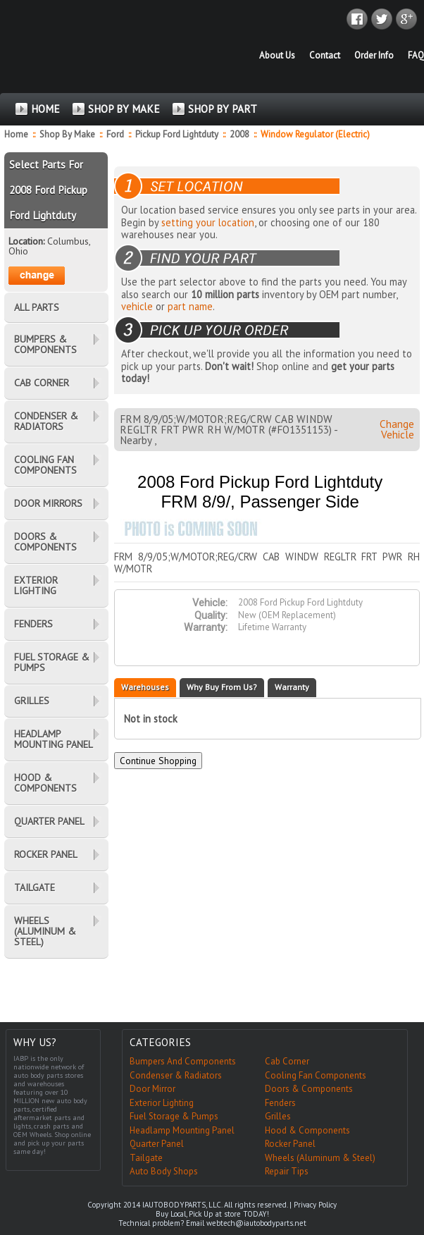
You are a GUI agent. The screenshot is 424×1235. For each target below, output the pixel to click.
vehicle (137, 306)
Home (16, 134)
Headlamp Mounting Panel (182, 1130)
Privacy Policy (315, 1205)
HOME (45, 109)
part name (190, 306)
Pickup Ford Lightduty (177, 134)
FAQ (416, 55)
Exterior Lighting (162, 1103)
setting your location (207, 222)
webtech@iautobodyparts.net (256, 1223)
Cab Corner (287, 1061)
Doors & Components (309, 1089)
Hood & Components (307, 1130)
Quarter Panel (157, 1144)
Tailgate (146, 1158)
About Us (277, 55)
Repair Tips (286, 1171)
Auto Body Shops (164, 1171)
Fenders (280, 1103)
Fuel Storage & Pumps (174, 1116)
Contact (324, 55)
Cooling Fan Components (315, 1075)
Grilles (278, 1116)
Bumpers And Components (183, 1061)
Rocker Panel (290, 1144)
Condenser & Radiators (176, 1075)
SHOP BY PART (222, 109)
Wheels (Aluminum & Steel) (320, 1158)
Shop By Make (67, 134)
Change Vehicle (397, 429)
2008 (240, 134)
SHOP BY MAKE (124, 109)
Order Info (374, 55)
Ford (116, 134)
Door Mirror (152, 1089)
